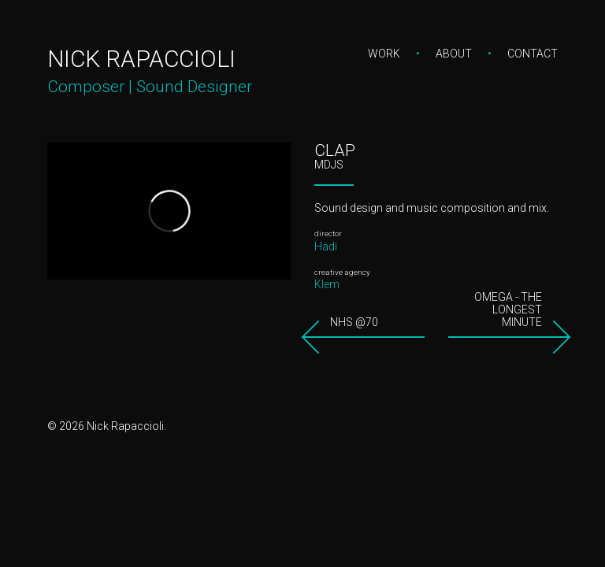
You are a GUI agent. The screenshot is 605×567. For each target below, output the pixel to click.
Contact (532, 53)
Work (384, 53)
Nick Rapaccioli (141, 58)
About (454, 53)
